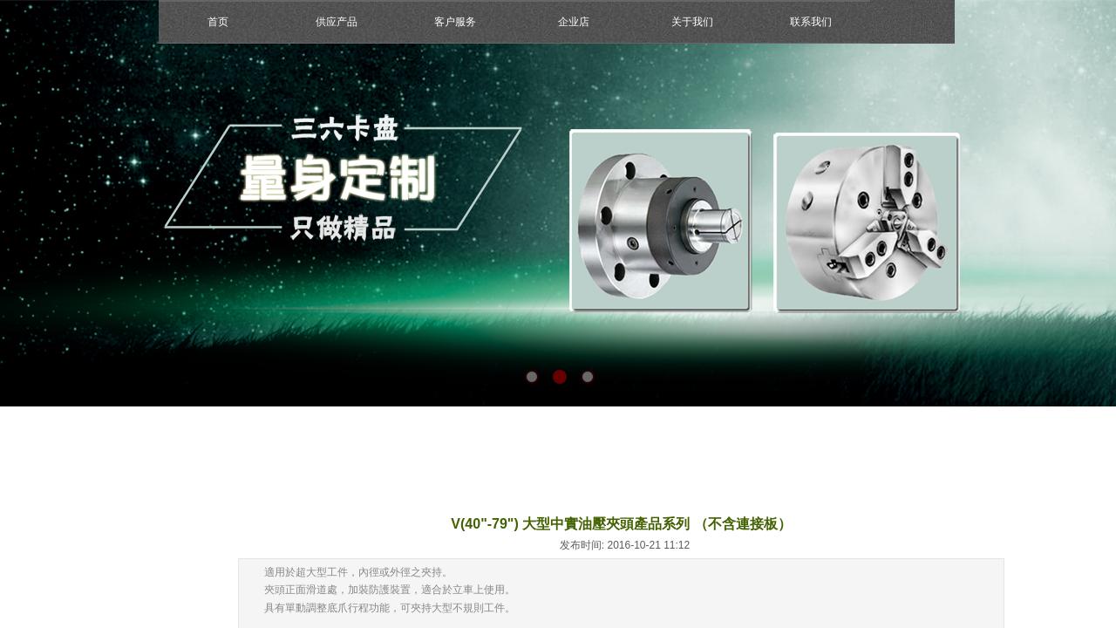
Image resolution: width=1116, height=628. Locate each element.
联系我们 (811, 22)
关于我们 (692, 22)
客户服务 (455, 22)
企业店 (573, 22)
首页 (218, 22)
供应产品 (336, 22)
